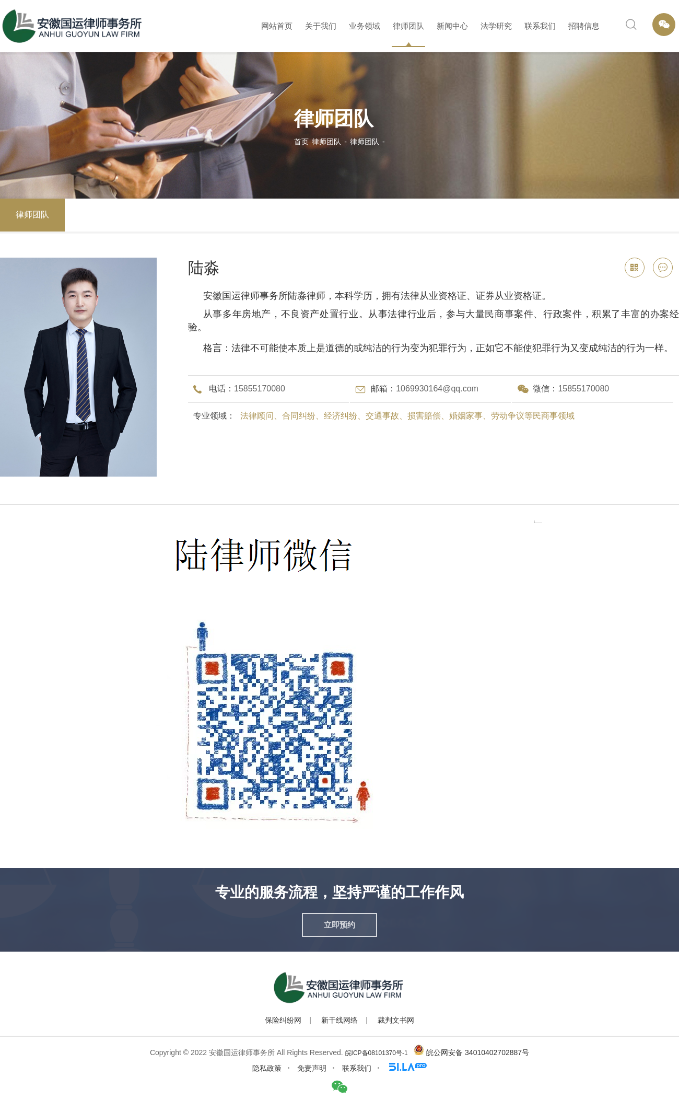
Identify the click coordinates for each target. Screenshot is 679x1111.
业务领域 (364, 25)
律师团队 (408, 25)
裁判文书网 (396, 1020)
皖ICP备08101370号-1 (376, 1053)
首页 (301, 141)
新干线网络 (339, 1020)
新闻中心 (452, 25)
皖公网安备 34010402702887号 (477, 1052)
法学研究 (496, 25)
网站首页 (276, 25)
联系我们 (540, 25)
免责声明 (311, 1068)
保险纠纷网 (283, 1020)
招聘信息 (584, 25)
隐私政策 (267, 1068)
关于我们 (320, 25)
